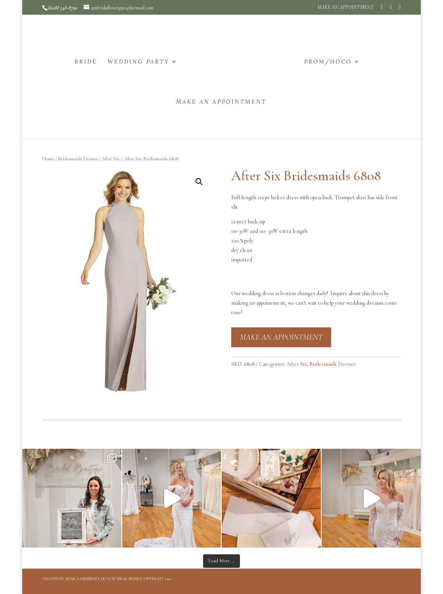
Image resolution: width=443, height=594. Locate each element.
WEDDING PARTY (138, 62)
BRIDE (86, 62)
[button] (199, 182)
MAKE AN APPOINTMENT (345, 7)
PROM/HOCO (328, 62)
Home (48, 159)
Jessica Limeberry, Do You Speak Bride (102, 579)
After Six (111, 159)
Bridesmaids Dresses (78, 159)
